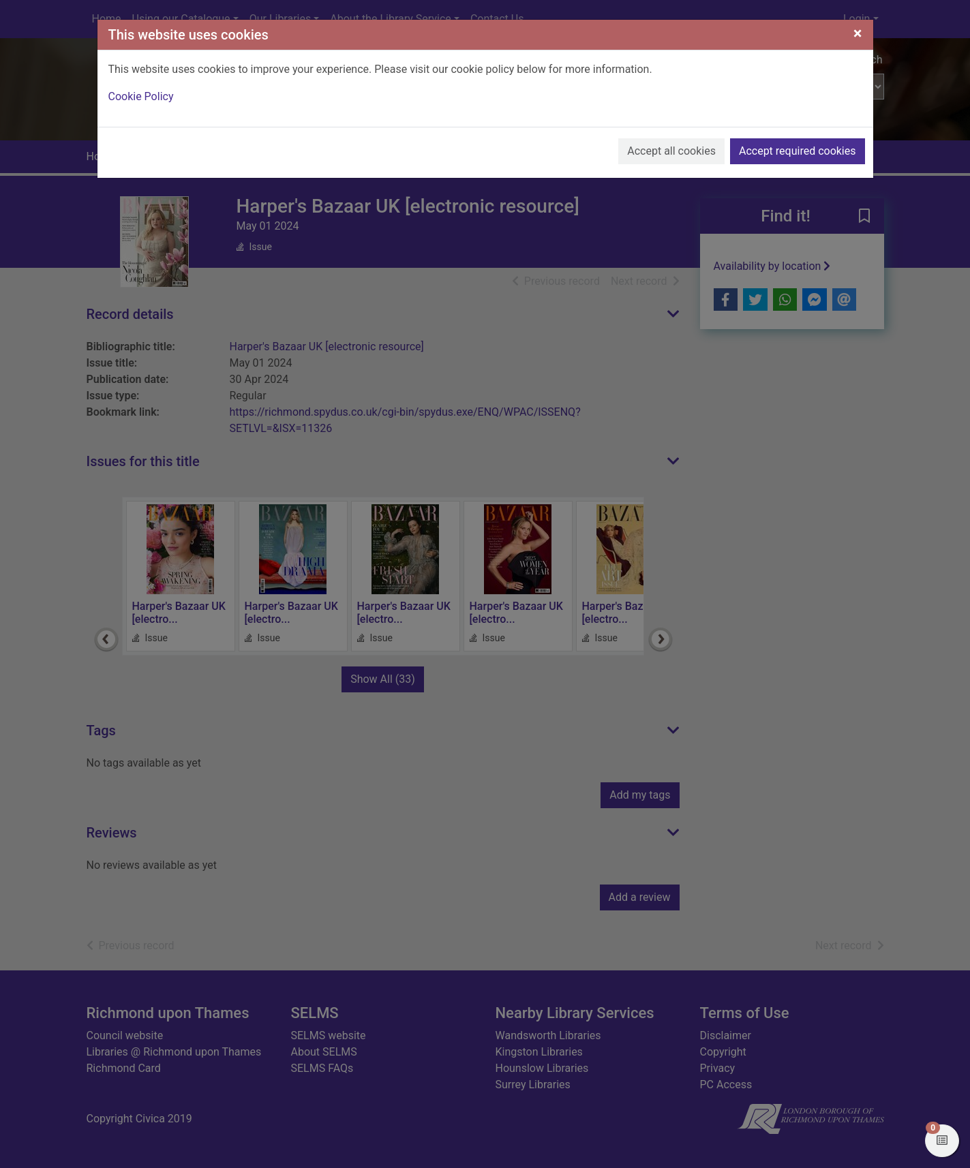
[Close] (858, 33)
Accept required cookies (797, 150)
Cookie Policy (141, 96)
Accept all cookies (671, 150)
